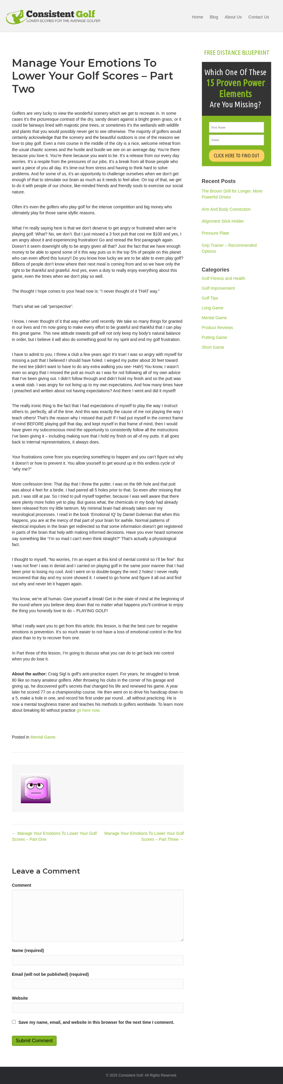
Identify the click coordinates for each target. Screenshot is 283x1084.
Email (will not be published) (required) (50, 974)
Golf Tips (210, 298)
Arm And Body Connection (226, 209)
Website (20, 998)
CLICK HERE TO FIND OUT (236, 155)
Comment (21, 885)
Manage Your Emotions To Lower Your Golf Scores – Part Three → (144, 836)
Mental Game (42, 737)
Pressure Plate (215, 233)
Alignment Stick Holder (223, 221)
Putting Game (214, 337)
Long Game (212, 307)
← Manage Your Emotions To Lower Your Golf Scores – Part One (54, 836)
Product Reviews (217, 327)
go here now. (88, 710)
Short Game (213, 347)
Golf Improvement (218, 288)
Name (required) (28, 950)
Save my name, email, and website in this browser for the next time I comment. (96, 1022)
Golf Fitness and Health (223, 278)
